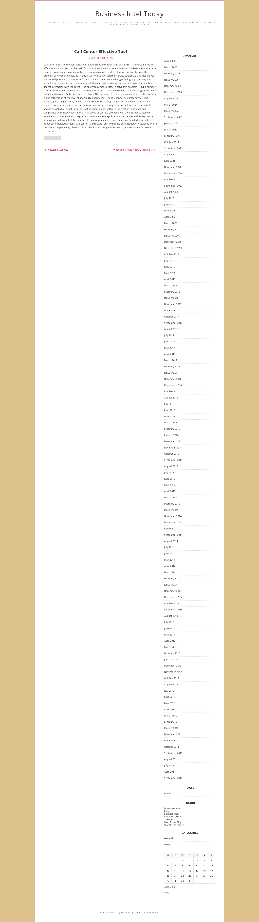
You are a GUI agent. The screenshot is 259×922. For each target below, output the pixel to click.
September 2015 (173, 460)
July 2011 (169, 765)
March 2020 (170, 223)
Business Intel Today (129, 13)
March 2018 (170, 285)
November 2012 (173, 672)
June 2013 (169, 628)
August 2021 (171, 154)
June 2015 (169, 478)
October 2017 (171, 316)
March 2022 (170, 129)
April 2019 (169, 279)
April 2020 (169, 217)
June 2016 (169, 410)
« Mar (167, 892)
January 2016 (171, 435)
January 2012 (171, 728)
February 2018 (172, 291)
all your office (52, 138)
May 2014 (169, 559)
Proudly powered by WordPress (115, 912)
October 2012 (171, 678)
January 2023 (171, 123)
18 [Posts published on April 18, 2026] (204, 870)
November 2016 (173, 385)
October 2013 (171, 603)
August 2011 (171, 759)
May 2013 (169, 634)
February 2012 (172, 722)
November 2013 (173, 597)
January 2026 (171, 80)
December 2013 (173, 591)
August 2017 (171, 329)
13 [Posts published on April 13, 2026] (168, 870)
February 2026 (172, 73)
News (110, 58)
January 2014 (171, 584)
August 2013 (171, 616)
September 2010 (173, 778)
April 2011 (169, 771)
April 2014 (169, 566)
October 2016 (171, 391)
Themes (168, 819)
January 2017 (171, 372)
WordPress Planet (174, 825)
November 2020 (173, 173)
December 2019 (173, 241)
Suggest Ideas (172, 813)
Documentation (172, 808)
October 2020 (171, 179)
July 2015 (169, 472)
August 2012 (171, 684)
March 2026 (170, 67)
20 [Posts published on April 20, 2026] (168, 875)
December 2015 (173, 441)
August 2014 (171, 541)
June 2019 (169, 266)
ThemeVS (153, 912)
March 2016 (170, 422)
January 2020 (171, 235)
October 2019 (171, 254)
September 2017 (173, 323)
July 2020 (169, 198)
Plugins (168, 811)
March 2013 (170, 647)
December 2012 (173, 665)
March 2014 (170, 572)
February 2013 (172, 653)
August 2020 (171, 192)
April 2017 (169, 354)
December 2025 (173, 86)
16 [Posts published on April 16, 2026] (189, 870)
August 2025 (171, 98)
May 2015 (169, 485)
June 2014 (169, 553)
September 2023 (173, 117)
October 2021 (171, 142)
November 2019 (173, 248)
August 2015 (171, 466)
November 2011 (173, 740)
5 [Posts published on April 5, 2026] (211, 860)
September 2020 (173, 185)
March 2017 (170, 360)
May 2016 (169, 416)
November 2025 (173, 92)
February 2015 (172, 503)
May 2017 (169, 348)
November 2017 (173, 310)
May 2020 (169, 210)
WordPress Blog (173, 822)
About (167, 793)
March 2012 (170, 715)
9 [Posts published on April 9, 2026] (189, 865)
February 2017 (172, 366)
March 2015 (170, 497)
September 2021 (173, 148)
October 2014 (171, 528)
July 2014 (169, 547)
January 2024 (171, 111)
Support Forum (172, 816)
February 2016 (172, 429)
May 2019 (169, 273)
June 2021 (169, 160)
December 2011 (173, 734)
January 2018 (171, 298)
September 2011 (173, 753)
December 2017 (173, 304)
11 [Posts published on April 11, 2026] (204, 865)
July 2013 (169, 622)
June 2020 (169, 204)
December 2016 (173, 379)
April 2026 (169, 61)
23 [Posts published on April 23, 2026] (189, 875)
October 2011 (171, 747)
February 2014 (172, 578)
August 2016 (171, 397)
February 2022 (172, 136)
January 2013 (171, 659)
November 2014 (173, 522)
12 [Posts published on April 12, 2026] (211, 865)
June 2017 (169, 341)
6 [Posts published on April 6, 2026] (168, 865)
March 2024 (170, 104)
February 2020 (172, 229)
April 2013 (169, 640)
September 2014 (173, 535)
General (168, 838)
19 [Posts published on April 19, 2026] (211, 870)
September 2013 (173, 609)
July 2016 (169, 404)
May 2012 (169, 703)
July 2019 (169, 260)
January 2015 (171, 510)
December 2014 (173, 516)
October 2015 (171, 453)
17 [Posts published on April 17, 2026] (197, 870)
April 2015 (169, 491)
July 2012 (169, 690)
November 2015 (173, 447)
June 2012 (169, 697)
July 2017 (169, 335)
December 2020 (173, 167)
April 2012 (169, 709)
